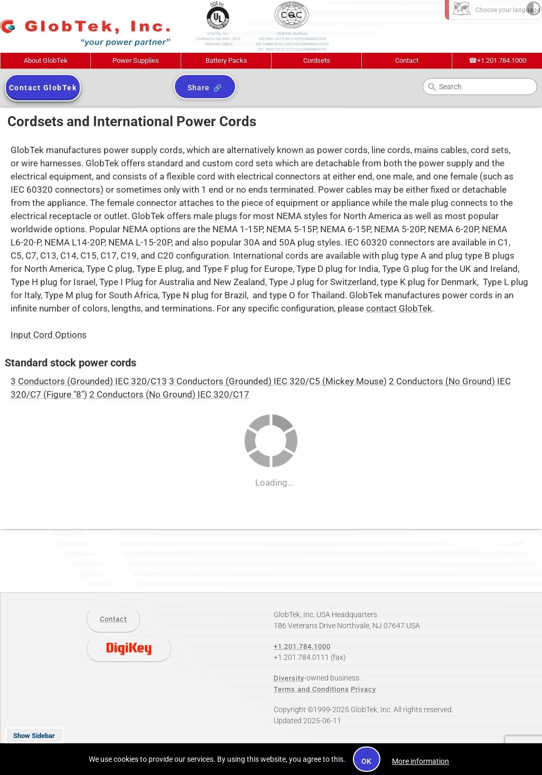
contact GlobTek (399, 309)
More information (420, 761)
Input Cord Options (49, 335)
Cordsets (316, 60)
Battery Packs (226, 60)
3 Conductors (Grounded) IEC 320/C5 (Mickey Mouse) (278, 381)
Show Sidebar (34, 736)
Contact (406, 60)
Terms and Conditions (311, 689)
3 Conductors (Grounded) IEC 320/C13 (89, 381)
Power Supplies (136, 60)
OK (366, 761)
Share (198, 87)
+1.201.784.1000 (497, 60)
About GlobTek (46, 60)
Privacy (363, 689)
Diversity (289, 678)
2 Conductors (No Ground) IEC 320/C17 (169, 395)
